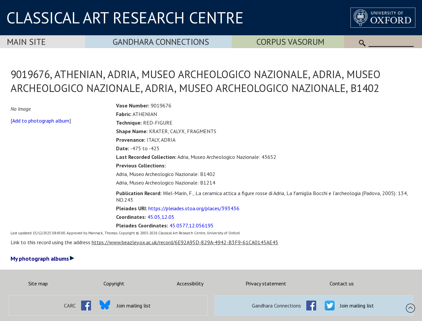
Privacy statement (266, 283)
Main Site (26, 41)
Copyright (114, 283)
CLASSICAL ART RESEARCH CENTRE (125, 17)
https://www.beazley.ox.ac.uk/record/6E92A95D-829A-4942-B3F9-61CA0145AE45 (185, 242)
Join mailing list (134, 305)
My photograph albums (42, 258)
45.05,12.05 (160, 217)
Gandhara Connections (161, 41)
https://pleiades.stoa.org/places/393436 (193, 208)
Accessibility (190, 283)
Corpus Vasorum (290, 41)
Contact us (342, 283)
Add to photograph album (40, 120)
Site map (38, 283)
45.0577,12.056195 (191, 225)
